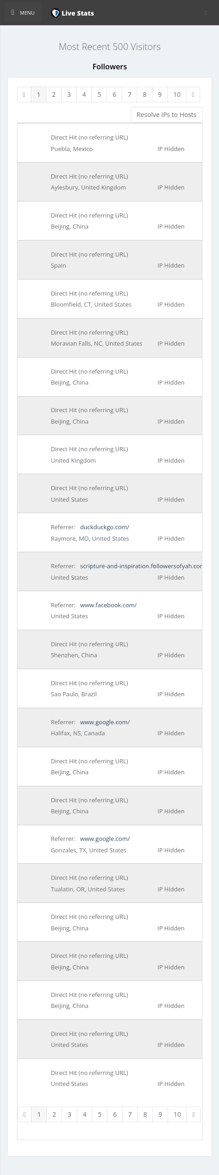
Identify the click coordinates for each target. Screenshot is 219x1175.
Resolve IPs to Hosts (167, 114)
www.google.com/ (104, 722)
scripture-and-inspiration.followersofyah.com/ (143, 566)
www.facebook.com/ (108, 605)
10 (176, 94)
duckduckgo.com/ (104, 527)
